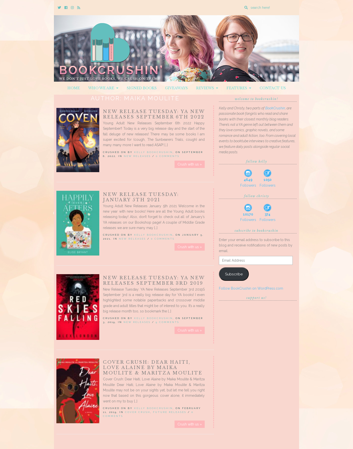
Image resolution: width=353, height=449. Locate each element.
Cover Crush (137, 412)
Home (73, 88)
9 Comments (167, 322)
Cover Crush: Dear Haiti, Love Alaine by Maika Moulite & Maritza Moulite (152, 367)
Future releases (169, 412)
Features (239, 88)
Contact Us (273, 88)
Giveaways (176, 88)
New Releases (137, 156)
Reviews (207, 88)
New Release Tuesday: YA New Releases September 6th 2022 (154, 114)
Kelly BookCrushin (153, 152)
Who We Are (103, 88)
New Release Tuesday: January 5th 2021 (141, 197)
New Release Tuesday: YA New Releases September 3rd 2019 (154, 280)
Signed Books (142, 88)
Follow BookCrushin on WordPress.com (251, 288)
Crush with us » (189, 164)
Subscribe (234, 274)
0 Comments (167, 156)
